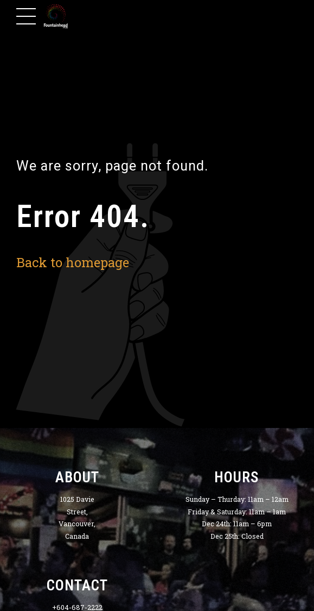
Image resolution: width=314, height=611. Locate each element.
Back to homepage (72, 262)
